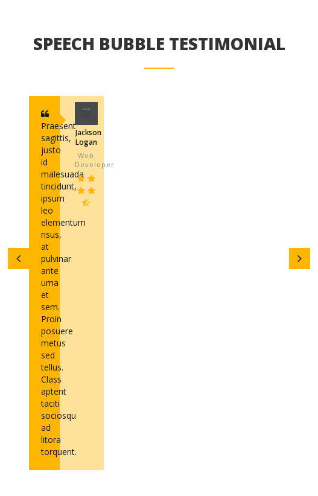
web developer (86, 160)
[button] (18, 258)
